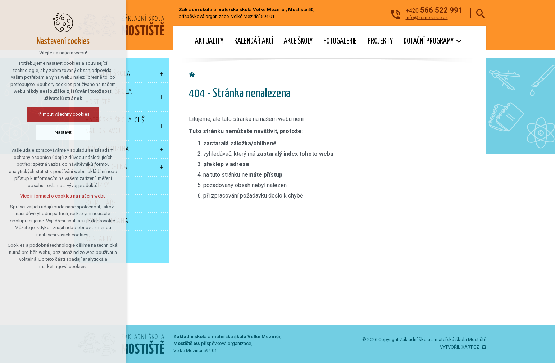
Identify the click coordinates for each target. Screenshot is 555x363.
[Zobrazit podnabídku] (161, 74)
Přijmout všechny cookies (63, 114)
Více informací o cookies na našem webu (63, 196)
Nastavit (63, 132)
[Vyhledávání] (480, 13)
